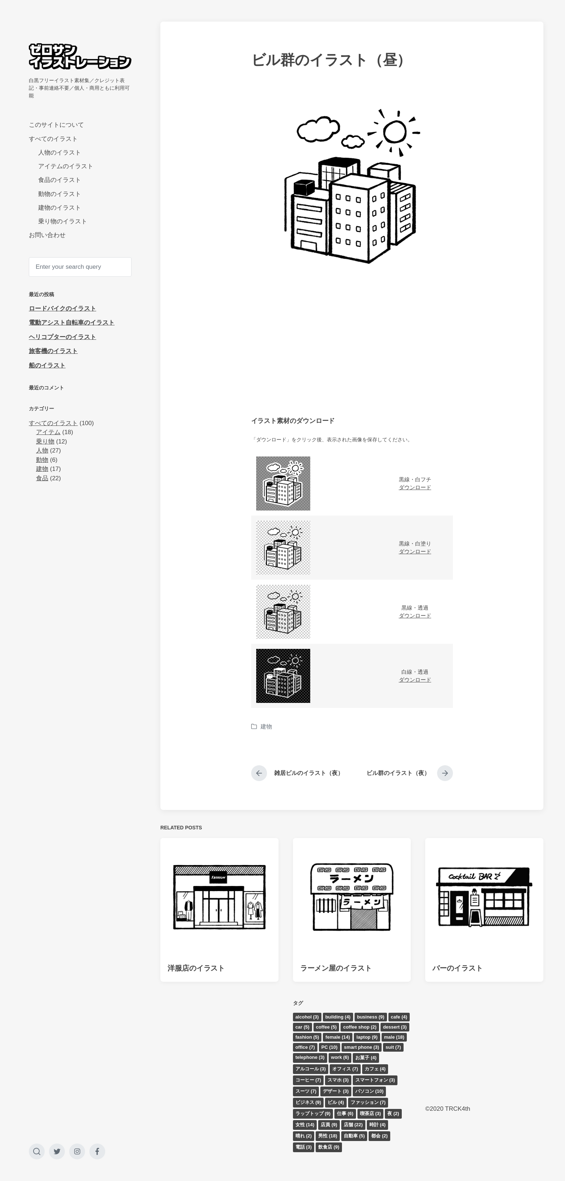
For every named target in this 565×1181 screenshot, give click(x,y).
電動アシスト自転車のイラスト (72, 322)
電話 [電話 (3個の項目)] (303, 1147)
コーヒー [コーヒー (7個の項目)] (308, 1080)
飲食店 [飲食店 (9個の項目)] (328, 1147)
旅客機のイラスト (53, 351)
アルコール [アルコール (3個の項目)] (310, 1068)
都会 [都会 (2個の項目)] (379, 1135)
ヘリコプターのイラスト (62, 337)
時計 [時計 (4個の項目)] (377, 1124)
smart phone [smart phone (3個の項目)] (361, 1047)
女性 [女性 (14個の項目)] (305, 1124)
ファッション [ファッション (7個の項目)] (368, 1102)
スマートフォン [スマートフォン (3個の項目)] (375, 1080)
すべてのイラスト (53, 138)
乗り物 (45, 441)
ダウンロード (415, 487)
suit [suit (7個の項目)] (393, 1047)
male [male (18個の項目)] (394, 1037)
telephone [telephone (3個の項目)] (310, 1057)
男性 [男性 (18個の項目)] (327, 1135)
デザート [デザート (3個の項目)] (336, 1091)
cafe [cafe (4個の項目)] (399, 1017)
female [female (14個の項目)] (337, 1037)
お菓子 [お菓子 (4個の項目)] (366, 1057)
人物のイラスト (59, 152)
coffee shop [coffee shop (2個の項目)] (359, 1027)
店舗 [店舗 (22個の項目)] (353, 1124)
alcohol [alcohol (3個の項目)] (307, 1017)
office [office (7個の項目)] (305, 1047)
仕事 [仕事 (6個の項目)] (345, 1113)
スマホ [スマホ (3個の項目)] (338, 1080)
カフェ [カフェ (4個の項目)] (375, 1068)
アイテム (48, 432)
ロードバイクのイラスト (62, 308)
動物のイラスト (59, 194)
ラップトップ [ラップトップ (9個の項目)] (313, 1113)
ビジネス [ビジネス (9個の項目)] (308, 1102)
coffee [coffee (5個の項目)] (326, 1027)
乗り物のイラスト (62, 221)
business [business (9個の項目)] (370, 1017)
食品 (42, 478)
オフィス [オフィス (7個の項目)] (345, 1068)
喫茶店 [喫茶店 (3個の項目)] (370, 1113)
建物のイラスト (59, 207)
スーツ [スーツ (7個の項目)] (306, 1091)
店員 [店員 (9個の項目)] (329, 1124)
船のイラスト (47, 365)
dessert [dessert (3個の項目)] (395, 1027)
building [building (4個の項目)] (338, 1017)
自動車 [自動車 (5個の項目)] (354, 1135)
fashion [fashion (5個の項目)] (307, 1037)
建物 (42, 468)
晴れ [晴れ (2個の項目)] (303, 1135)
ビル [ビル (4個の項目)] (336, 1102)
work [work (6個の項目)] (340, 1057)
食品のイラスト (59, 180)
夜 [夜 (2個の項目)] (393, 1113)
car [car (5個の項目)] (302, 1027)
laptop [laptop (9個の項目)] (367, 1037)
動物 (42, 459)
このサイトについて (56, 124)
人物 (42, 450)
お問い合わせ (47, 235)
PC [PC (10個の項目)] (329, 1047)
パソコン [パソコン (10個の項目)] (369, 1091)
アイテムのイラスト (65, 166)
